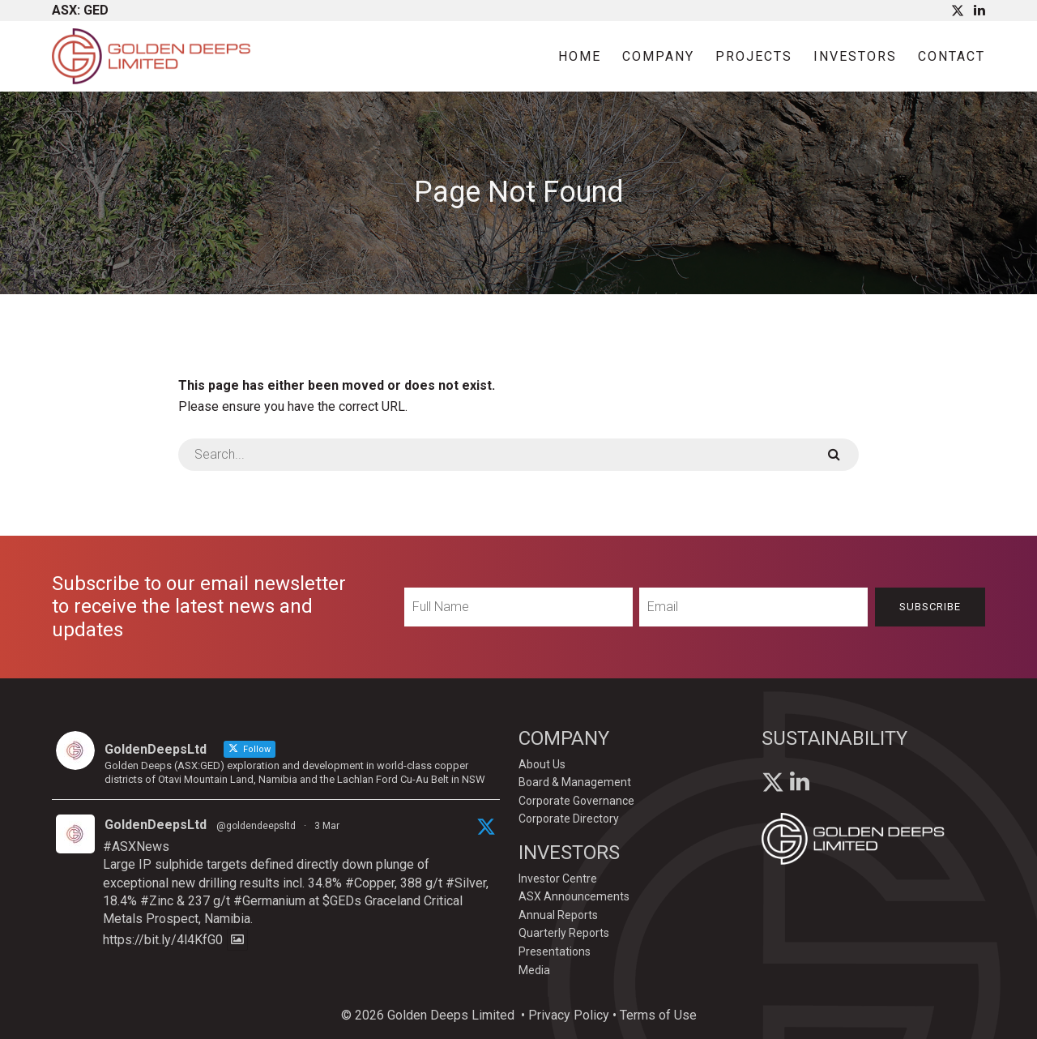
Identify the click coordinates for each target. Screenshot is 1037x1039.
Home (579, 56)
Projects (753, 56)
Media (534, 970)
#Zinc (156, 901)
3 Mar (326, 826)
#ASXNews (136, 846)
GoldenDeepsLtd (156, 824)
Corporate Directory (568, 818)
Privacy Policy (568, 1015)
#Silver (466, 883)
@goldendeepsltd (256, 826)
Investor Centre (557, 878)
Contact (951, 56)
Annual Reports (558, 915)
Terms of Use (658, 1015)
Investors (855, 56)
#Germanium (269, 901)
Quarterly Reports (563, 932)
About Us (541, 764)
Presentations (554, 951)
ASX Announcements (573, 896)
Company (658, 56)
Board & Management (574, 782)
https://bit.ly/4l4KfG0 (163, 939)
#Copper (370, 883)
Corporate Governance (576, 800)
